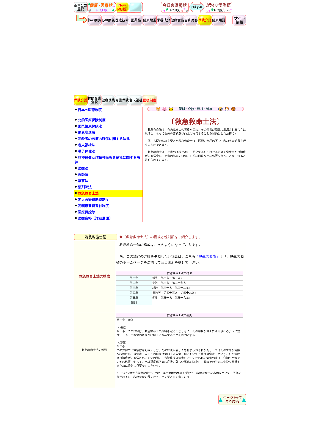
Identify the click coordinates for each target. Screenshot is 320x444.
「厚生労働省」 (207, 256)
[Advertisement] (160, 59)
